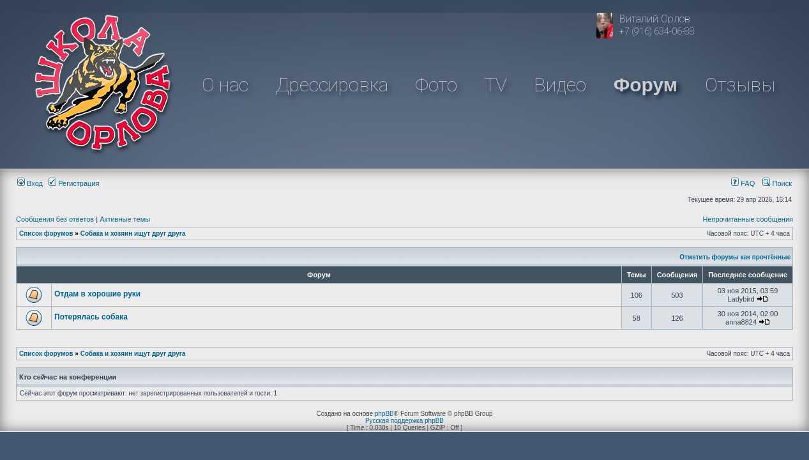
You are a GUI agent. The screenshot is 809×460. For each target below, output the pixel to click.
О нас (225, 84)
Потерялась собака (91, 316)
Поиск (777, 183)
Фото (436, 84)
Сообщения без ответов (55, 219)
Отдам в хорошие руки (97, 293)
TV (496, 84)
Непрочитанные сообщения (747, 219)
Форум (645, 84)
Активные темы (125, 219)
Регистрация (74, 183)
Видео (560, 84)
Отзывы (740, 84)
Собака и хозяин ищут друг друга (133, 233)
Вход (30, 183)
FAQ (743, 183)
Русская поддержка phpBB (404, 420)
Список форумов (46, 233)
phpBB (384, 413)
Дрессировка (332, 84)
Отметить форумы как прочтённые (734, 257)
